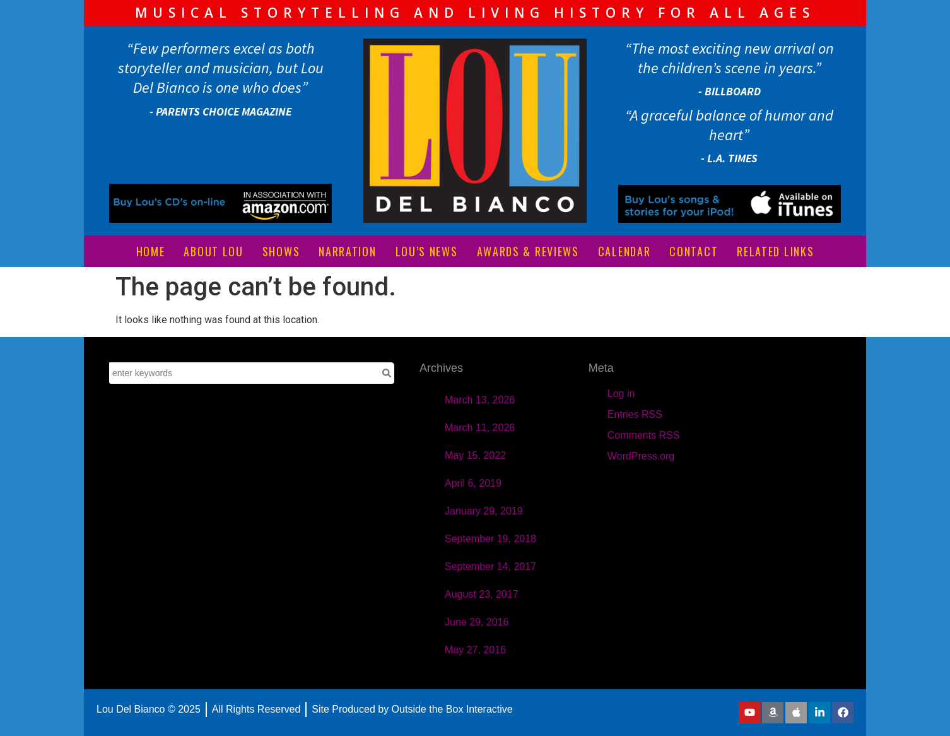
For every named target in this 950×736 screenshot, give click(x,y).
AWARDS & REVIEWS (528, 251)
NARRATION (347, 251)
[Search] (386, 373)
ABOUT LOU (213, 251)
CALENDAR (624, 251)
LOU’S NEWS (427, 251)
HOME (150, 251)
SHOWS (281, 251)
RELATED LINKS (775, 251)
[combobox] (244, 373)
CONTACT (693, 251)
